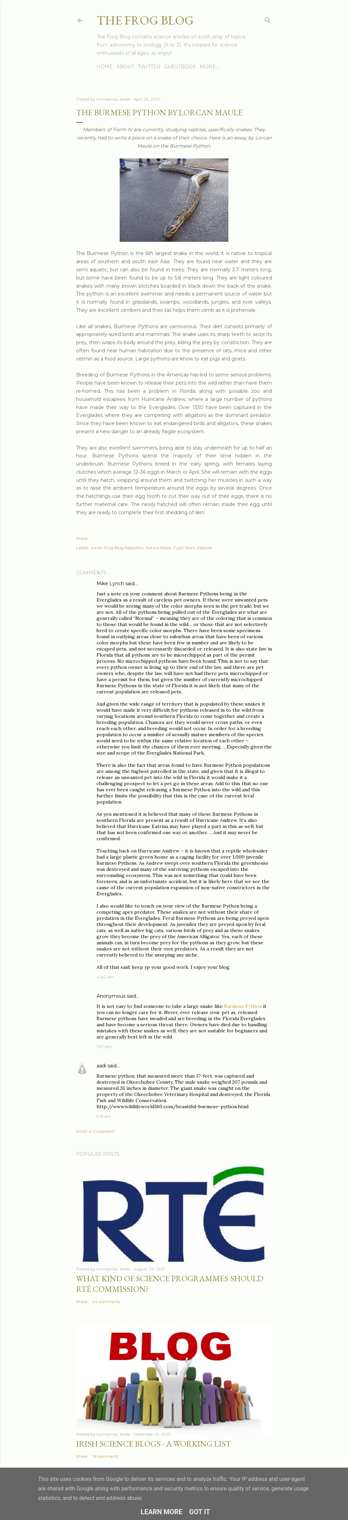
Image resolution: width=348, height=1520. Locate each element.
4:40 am (105, 976)
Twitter (149, 67)
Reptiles (204, 547)
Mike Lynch (110, 583)
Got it (199, 1512)
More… (209, 67)
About (125, 67)
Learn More (161, 1512)
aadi (101, 1066)
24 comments (106, 1301)
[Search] (268, 19)
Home (105, 67)
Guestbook (180, 67)
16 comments (105, 1456)
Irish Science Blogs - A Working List (153, 1443)
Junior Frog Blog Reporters (116, 547)
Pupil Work (184, 547)
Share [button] (81, 538)
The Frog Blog (145, 20)
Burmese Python (243, 1006)
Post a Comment (95, 1131)
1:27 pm (104, 1046)
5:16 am (104, 1116)
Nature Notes (158, 547)
